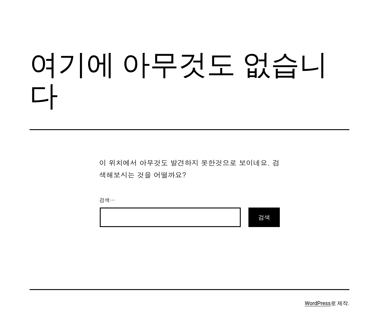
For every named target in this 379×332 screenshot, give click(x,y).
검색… (107, 200)
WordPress (317, 303)
